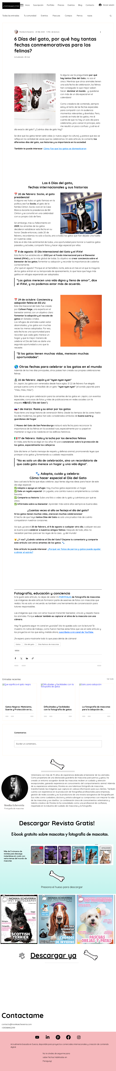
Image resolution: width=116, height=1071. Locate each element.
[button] (110, 16)
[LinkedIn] (47, 1037)
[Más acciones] (100, 31)
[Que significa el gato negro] (19, 693)
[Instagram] (79, 1037)
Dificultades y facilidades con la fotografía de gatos (58, 708)
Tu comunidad (30, 15)
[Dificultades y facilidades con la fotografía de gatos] (58, 693)
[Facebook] (68, 1037)
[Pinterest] (58, 1037)
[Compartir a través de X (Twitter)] (21, 658)
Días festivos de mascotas (48, 644)
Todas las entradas (10, 15)
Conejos (68, 15)
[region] (58, 852)
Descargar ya (53, 955)
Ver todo (110, 679)
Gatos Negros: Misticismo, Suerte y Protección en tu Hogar (18, 708)
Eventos (44, 15)
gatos (17, 650)
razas (89, 15)
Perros (80, 15)
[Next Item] (111, 919)
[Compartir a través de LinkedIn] (27, 658)
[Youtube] (37, 1037)
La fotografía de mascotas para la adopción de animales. (96, 708)
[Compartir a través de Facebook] (15, 658)
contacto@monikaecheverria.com (17, 1024)
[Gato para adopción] (96, 693)
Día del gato (29, 644)
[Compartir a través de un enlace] (33, 658)
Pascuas (56, 15)
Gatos (18, 644)
